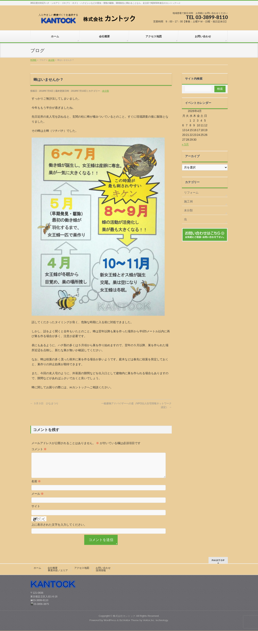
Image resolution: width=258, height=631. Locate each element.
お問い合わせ (103, 568)
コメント (39, 449)
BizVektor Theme (129, 620)
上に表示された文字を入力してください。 (59, 529)
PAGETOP (218, 560)
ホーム (37, 568)
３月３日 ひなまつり (44, 403)
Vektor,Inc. (149, 620)
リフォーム (191, 192)
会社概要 (53, 568)
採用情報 (101, 570)
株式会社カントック (124, 616)
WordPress (110, 620)
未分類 (105, 91)
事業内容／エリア (58, 570)
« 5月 (185, 144)
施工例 (188, 201)
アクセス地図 (81, 568)
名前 (36, 486)
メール (37, 498)
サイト (35, 511)
